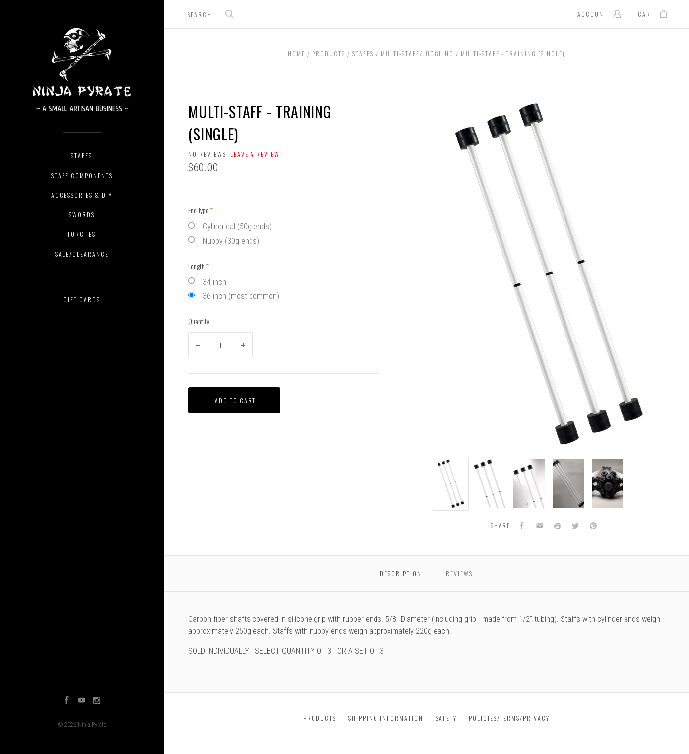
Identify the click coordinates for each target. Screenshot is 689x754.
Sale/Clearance (82, 254)
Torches (81, 234)
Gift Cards (81, 299)
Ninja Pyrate (92, 724)
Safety (446, 718)
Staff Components (82, 175)
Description (401, 573)
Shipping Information (385, 718)
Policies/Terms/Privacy (509, 718)
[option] (451, 484)
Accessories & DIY (81, 195)
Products (319, 718)
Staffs (81, 155)
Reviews (459, 573)
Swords (82, 214)
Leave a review (255, 154)
